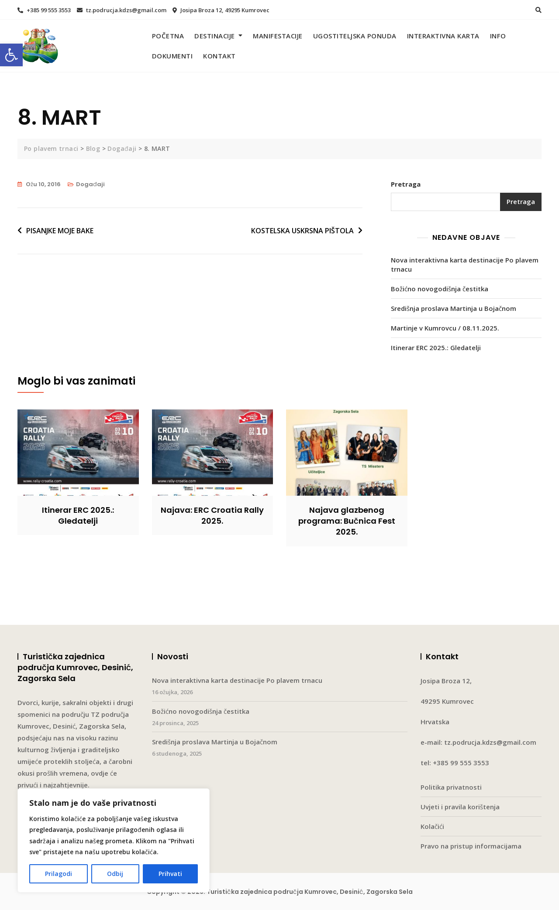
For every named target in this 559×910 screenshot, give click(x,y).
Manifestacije (278, 35)
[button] (11, 55)
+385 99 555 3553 (44, 10)
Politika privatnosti (451, 787)
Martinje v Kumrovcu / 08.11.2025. (445, 328)
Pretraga (406, 184)
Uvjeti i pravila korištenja (460, 806)
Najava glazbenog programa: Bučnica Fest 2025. (346, 520)
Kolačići (432, 826)
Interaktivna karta (443, 35)
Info (498, 35)
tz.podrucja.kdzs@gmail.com (121, 10)
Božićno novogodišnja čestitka (439, 288)
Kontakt (219, 55)
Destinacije (214, 35)
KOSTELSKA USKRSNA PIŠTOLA (302, 230)
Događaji (90, 184)
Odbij (115, 873)
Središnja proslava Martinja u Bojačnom (453, 308)
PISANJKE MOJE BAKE (59, 230)
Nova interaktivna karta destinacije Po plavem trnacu (464, 264)
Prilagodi (58, 873)
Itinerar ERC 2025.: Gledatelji (436, 347)
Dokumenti (172, 55)
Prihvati (170, 873)
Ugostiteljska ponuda (355, 35)
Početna (168, 35)
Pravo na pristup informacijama (471, 846)
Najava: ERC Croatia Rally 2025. (212, 515)
